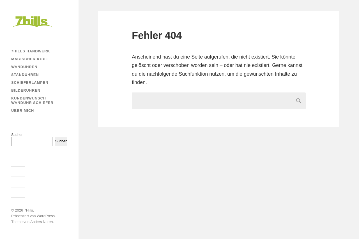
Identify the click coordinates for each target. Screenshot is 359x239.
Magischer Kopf (29, 59)
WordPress (46, 216)
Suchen (17, 135)
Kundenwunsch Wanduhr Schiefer (32, 100)
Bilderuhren (25, 90)
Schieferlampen (29, 82)
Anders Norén (41, 222)
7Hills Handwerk (30, 51)
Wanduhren (24, 67)
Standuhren (25, 75)
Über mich (22, 110)
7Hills (28, 210)
